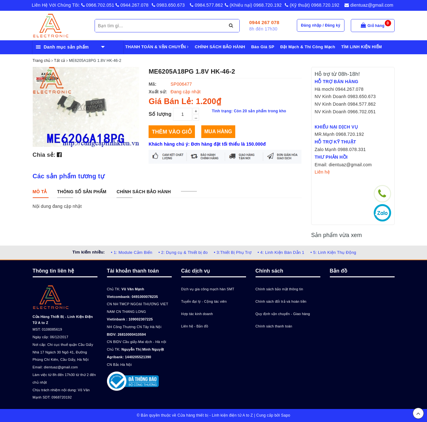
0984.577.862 (206, 5)
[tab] (40, 191)
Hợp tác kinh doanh (197, 314)
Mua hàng (218, 131)
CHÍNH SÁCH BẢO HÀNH (220, 46)
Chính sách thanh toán (274, 326)
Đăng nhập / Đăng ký (320, 25)
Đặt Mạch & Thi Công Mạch (307, 46)
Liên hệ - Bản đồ (194, 326)
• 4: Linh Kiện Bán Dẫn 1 (280, 252)
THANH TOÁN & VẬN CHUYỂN (157, 46)
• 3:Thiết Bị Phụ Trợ (232, 252)
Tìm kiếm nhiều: (88, 252)
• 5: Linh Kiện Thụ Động (333, 252)
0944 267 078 (264, 22)
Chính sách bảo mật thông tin (279, 289)
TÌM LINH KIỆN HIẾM (361, 46)
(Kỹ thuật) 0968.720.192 (312, 5)
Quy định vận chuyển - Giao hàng (283, 314)
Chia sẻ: (44, 155)
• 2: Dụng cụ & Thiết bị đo (183, 252)
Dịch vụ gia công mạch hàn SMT (208, 289)
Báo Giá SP (262, 46)
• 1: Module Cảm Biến (131, 252)
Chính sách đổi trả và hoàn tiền (281, 301)
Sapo (285, 415)
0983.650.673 (168, 5)
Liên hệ (322, 172)
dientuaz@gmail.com (368, 5)
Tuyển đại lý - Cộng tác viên (204, 301)
